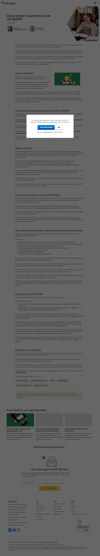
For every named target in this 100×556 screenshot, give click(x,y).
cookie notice (47, 132)
